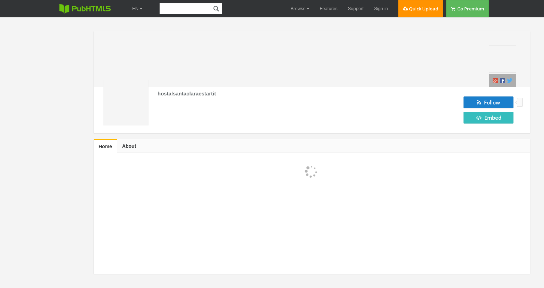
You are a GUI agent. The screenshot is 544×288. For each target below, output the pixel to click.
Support (356, 8)
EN (137, 8)
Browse (299, 8)
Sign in (381, 8)
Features (328, 8)
